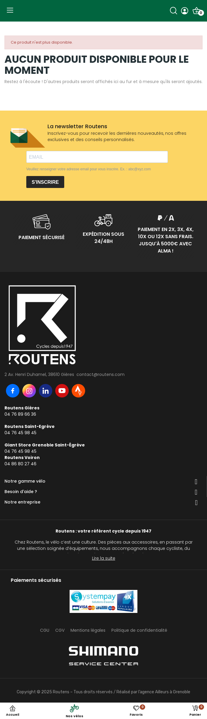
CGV (60, 630)
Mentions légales (87, 630)
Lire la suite (103, 558)
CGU (44, 630)
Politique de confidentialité (139, 630)
